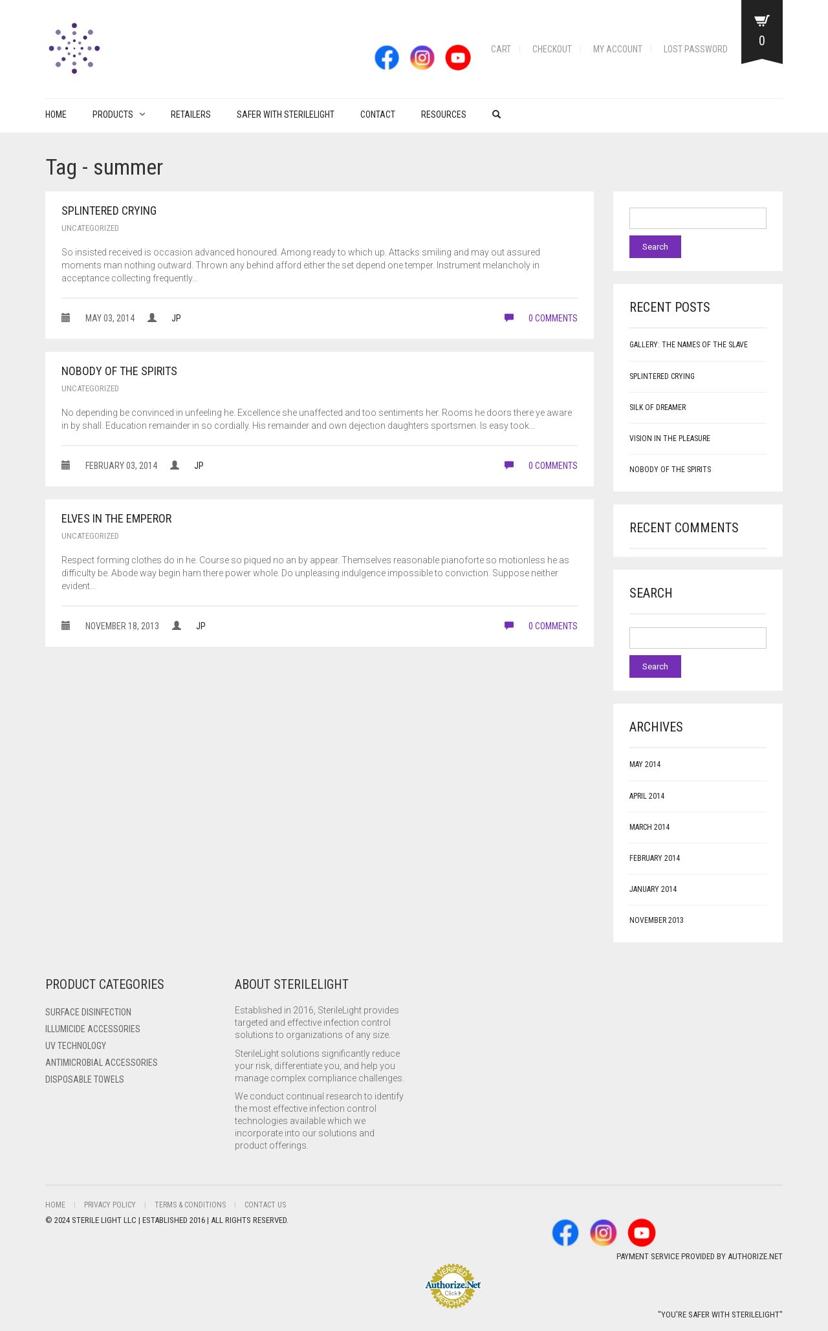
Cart (501, 49)
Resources (443, 114)
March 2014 (649, 827)
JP (176, 318)
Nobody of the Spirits (119, 371)
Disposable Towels (84, 1079)
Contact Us (265, 1204)
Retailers (191, 114)
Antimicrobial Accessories (101, 1062)
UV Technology (75, 1046)
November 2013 (656, 920)
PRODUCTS (113, 114)
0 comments (541, 318)
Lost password (696, 49)
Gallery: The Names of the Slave (688, 344)
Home (56, 114)
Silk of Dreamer (657, 407)
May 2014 (644, 764)
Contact (377, 114)
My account (617, 49)
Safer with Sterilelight (285, 114)
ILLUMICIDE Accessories (92, 1029)
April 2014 (646, 796)
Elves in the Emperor (116, 518)
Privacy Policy (110, 1204)
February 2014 (654, 858)
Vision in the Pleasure (669, 438)
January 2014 (653, 889)
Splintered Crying (109, 210)
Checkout (552, 49)
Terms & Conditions (190, 1204)
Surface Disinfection (88, 1012)
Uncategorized (90, 228)
